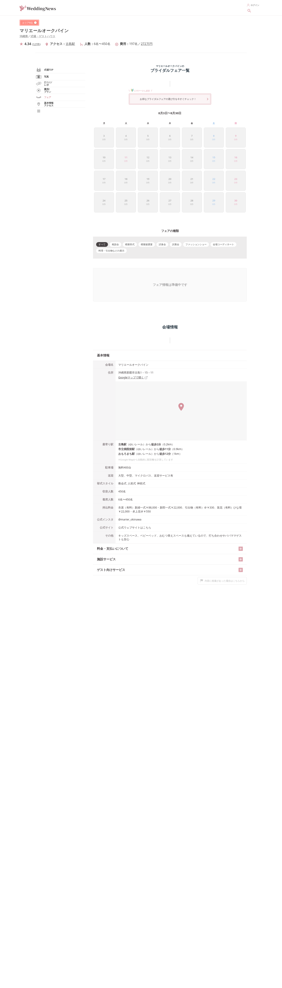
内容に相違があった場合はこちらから (222, 541)
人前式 (132, 443)
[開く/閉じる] (241, 509)
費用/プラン (48, 127)
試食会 (162, 206)
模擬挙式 (130, 206)
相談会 (115, 206)
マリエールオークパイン (44, 30)
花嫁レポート (46, 120)
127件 (36, 44)
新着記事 (230, 7)
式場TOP (44, 93)
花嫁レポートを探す (205, 7)
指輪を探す (154, 7)
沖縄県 (24, 36)
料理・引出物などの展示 (111, 212)
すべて (102, 206)
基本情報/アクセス (49, 141)
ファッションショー (196, 206)
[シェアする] (249, 22)
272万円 (146, 44)
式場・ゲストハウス (43, 36)
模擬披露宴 (147, 206)
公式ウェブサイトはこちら (134, 487)
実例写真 (46, 107)
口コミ (46, 114)
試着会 (175, 206)
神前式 (141, 443)
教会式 (122, 443)
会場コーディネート (223, 206)
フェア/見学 (46, 134)
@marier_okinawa (129, 479)
